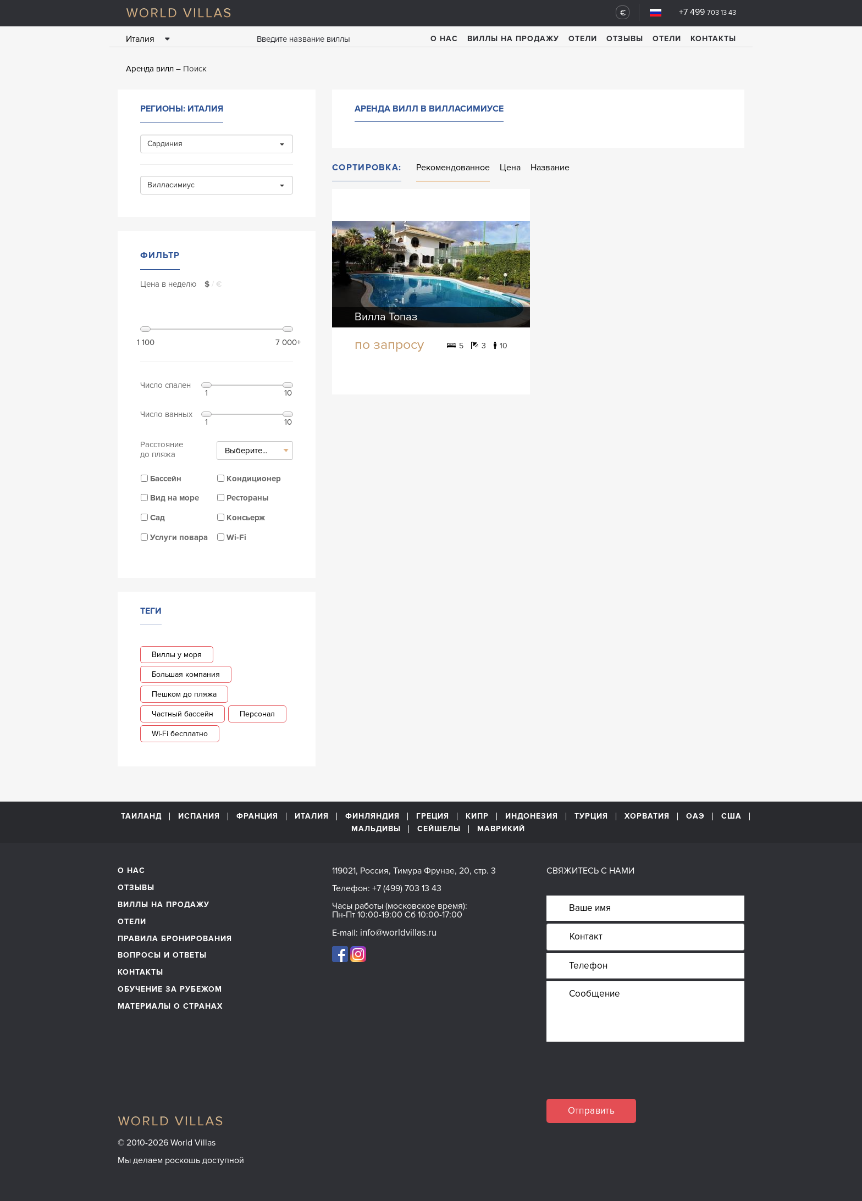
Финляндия (372, 816)
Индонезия (531, 816)
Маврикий (501, 829)
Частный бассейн (182, 714)
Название (550, 167)
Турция (591, 816)
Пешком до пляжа (184, 694)
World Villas (178, 12)
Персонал (257, 714)
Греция (432, 816)
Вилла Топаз (386, 317)
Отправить (591, 1110)
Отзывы (624, 38)
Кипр (477, 816)
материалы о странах (170, 1006)
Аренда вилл (150, 69)
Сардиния (215, 143)
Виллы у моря (177, 654)
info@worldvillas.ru (398, 932)
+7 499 (707, 12)
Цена (510, 167)
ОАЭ (695, 816)
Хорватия (647, 816)
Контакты (713, 38)
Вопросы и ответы (162, 955)
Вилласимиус (215, 185)
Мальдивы (376, 829)
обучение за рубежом (170, 989)
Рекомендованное (453, 167)
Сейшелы (439, 829)
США (731, 816)
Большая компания (186, 674)
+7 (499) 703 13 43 (406, 888)
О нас (444, 38)
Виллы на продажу (513, 38)
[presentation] (630, 1077)
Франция (257, 816)
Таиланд (141, 816)
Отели (582, 38)
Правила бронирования (175, 938)
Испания (199, 816)
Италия (312, 816)
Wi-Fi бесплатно (180, 733)
